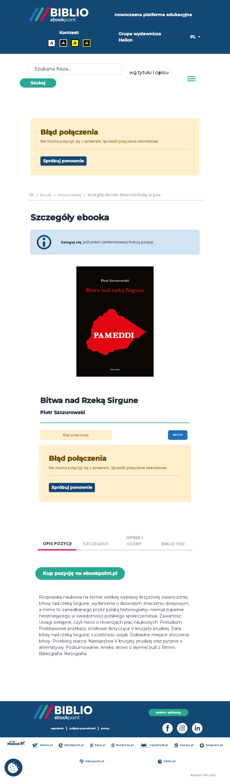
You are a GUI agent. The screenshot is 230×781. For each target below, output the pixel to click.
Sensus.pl (184, 745)
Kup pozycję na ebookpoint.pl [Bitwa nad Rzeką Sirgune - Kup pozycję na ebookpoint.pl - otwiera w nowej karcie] (80, 573)
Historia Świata (71, 194)
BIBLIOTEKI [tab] (172, 544)
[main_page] (31, 195)
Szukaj (38, 83)
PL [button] (193, 36)
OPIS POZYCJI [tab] (57, 543)
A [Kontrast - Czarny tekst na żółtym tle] (75, 43)
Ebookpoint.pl (72, 745)
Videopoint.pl (93, 761)
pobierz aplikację (168, 712)
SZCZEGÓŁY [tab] (95, 544)
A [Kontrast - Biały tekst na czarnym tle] (63, 43)
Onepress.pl (212, 745)
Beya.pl (99, 745)
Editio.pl (167, 761)
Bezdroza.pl (123, 745)
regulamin (55, 728)
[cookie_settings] (13, 768)
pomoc (108, 728)
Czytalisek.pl (154, 745)
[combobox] (147, 72)
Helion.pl (43, 745)
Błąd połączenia (76, 434)
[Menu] (191, 79)
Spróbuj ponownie (63, 161)
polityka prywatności (83, 728)
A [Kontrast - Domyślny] (51, 43)
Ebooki (46, 194)
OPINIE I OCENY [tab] (134, 541)
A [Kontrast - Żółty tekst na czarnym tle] (86, 43)
